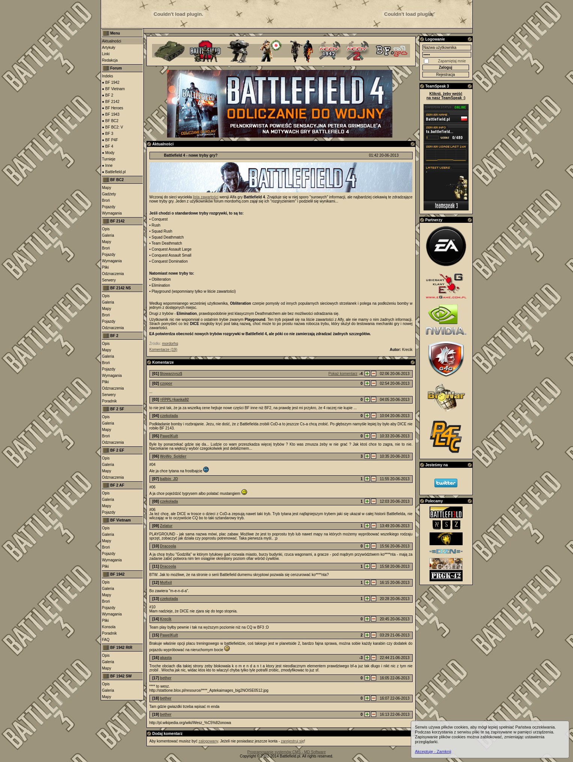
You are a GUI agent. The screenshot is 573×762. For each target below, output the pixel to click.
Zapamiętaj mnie (452, 61)
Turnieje (109, 159)
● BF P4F (110, 140)
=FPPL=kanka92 (174, 400)
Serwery (109, 280)
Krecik (166, 619)
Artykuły (109, 47)
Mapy (106, 188)
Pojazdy (109, 207)
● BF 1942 (111, 82)
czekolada (169, 416)
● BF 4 (107, 146)
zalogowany (208, 741)
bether (166, 678)
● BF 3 (107, 134)
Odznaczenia (113, 274)
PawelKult (169, 436)
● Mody (108, 153)
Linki (106, 54)
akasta (166, 658)
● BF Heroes (113, 108)
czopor (166, 383)
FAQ (106, 640)
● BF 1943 (111, 114)
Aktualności (111, 41)
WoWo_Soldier (173, 456)
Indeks (107, 76)
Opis (106, 229)
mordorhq (170, 344)
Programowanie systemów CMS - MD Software (286, 752)
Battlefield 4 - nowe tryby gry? (191, 155)
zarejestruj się (292, 741)
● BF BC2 (110, 121)
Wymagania (112, 213)
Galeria (108, 235)
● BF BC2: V (112, 127)
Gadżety (109, 194)
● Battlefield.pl (114, 172)
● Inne (107, 165)
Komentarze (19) (163, 350)
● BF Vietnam (113, 89)
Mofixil (166, 583)
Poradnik (109, 401)
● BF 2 (107, 95)
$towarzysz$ (171, 374)
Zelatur (166, 526)
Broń (106, 200)
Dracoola (168, 546)
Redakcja (110, 60)
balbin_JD (169, 479)
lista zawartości (206, 197)
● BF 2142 (111, 102)
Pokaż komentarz (343, 374)
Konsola (109, 627)
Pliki (105, 267)
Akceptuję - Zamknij (433, 751)
